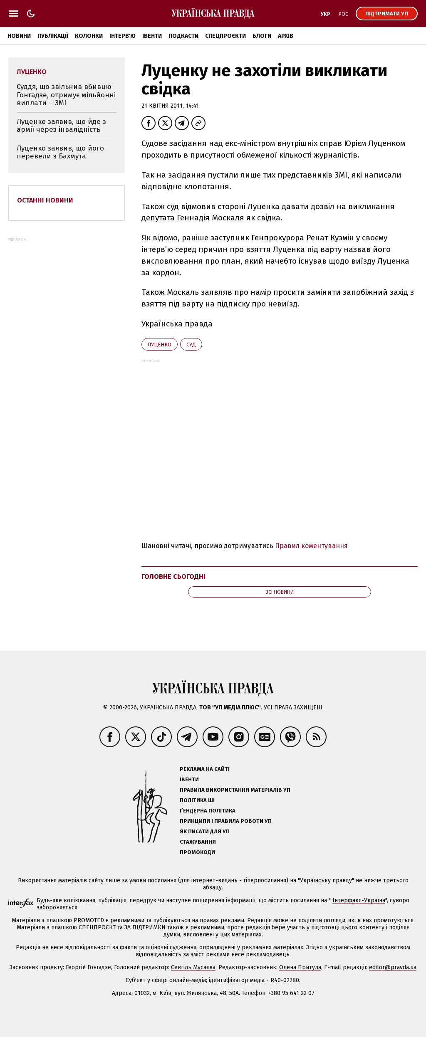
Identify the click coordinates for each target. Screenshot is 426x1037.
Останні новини (45, 200)
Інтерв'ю (122, 36)
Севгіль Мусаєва (193, 967)
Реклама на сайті (205, 769)
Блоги (262, 36)
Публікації (52, 36)
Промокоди (197, 852)
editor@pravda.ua (392, 967)
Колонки (89, 36)
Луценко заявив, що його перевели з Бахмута (60, 152)
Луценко (159, 344)
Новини (19, 36)
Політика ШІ (197, 800)
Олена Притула (300, 967)
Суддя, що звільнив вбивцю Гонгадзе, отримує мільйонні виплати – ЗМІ (66, 94)
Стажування (198, 842)
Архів (285, 36)
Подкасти (183, 36)
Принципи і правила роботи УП (226, 821)
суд (191, 344)
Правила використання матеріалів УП (235, 790)
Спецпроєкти (225, 36)
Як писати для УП (205, 831)
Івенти (152, 36)
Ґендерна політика (207, 810)
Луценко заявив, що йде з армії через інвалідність (61, 125)
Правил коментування (311, 546)
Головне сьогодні (173, 576)
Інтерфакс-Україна (358, 900)
